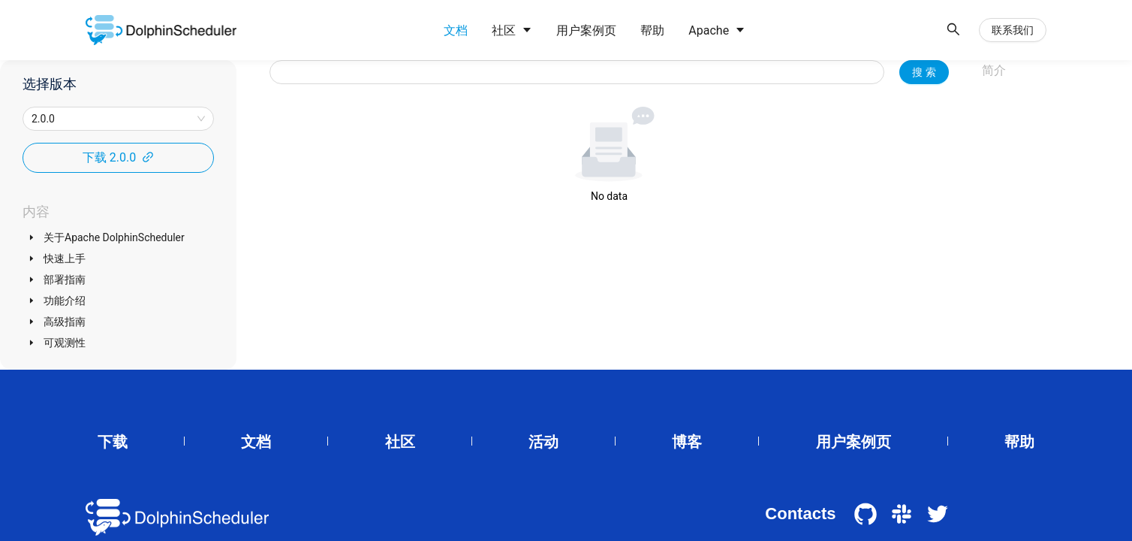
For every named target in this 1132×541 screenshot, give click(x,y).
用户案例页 (853, 442)
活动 (543, 442)
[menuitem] (456, 31)
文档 (256, 442)
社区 (400, 442)
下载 (113, 442)
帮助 (1019, 442)
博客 (687, 442)
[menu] (685, 30)
